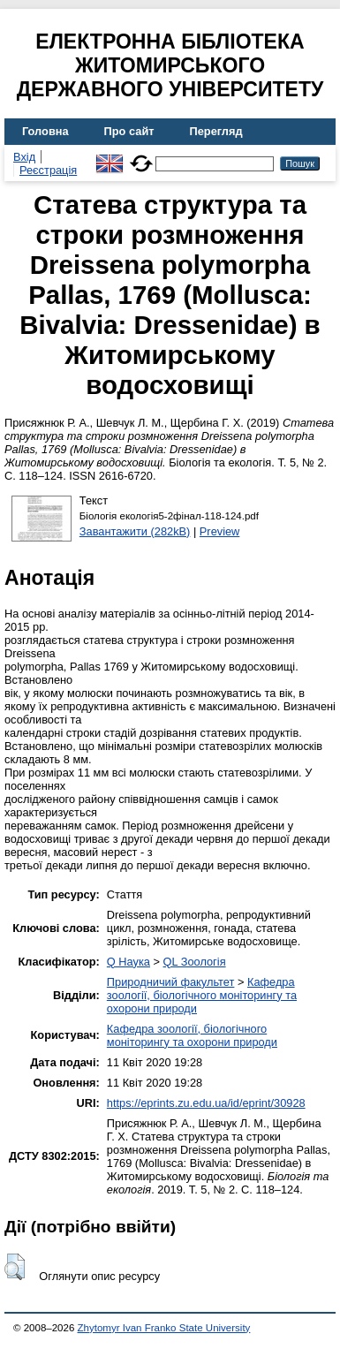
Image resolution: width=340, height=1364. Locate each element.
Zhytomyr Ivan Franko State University (164, 1327)
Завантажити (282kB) (135, 531)
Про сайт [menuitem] (129, 131)
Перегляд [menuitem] (216, 131)
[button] (14, 1267)
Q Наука (128, 961)
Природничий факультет (171, 982)
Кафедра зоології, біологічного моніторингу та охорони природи (202, 995)
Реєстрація (48, 170)
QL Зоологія (194, 961)
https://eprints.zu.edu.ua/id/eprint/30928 (206, 1103)
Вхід (24, 156)
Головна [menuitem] (45, 131)
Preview (220, 531)
